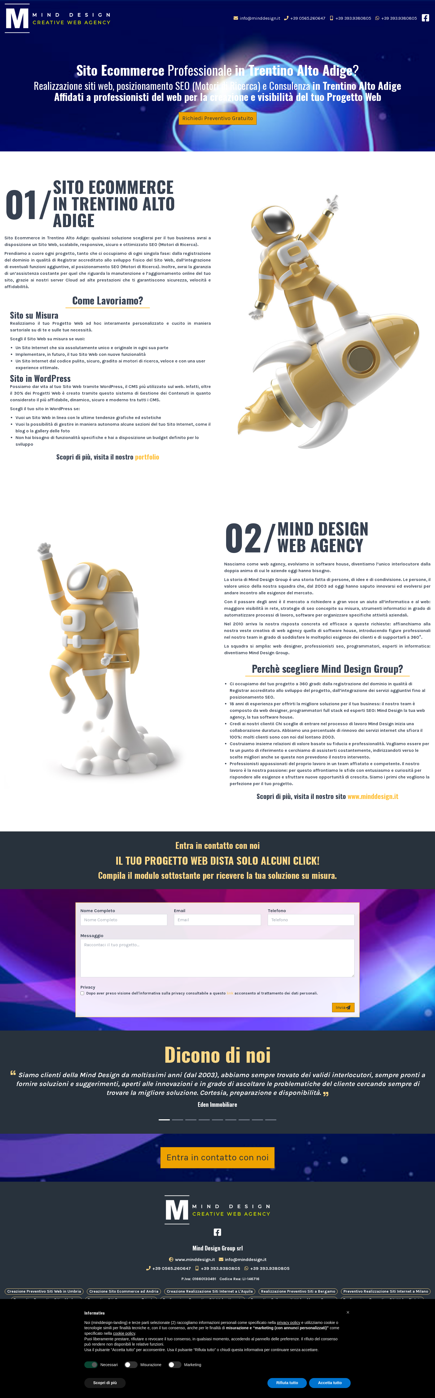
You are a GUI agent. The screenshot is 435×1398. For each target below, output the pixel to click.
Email (179, 910)
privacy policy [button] (288, 1322)
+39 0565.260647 (304, 18)
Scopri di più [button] (105, 1383)
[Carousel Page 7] (244, 1119)
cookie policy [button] (124, 1333)
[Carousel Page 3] (190, 1119)
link (230, 993)
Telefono (277, 910)
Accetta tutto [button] (330, 1383)
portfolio (147, 456)
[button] (347, 1312)
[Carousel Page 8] (257, 1119)
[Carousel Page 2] (177, 1119)
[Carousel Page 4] (204, 1119)
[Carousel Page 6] (230, 1119)
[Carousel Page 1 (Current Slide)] (164, 1119)
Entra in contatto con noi (217, 1159)
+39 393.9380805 (350, 18)
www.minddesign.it (373, 796)
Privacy (87, 987)
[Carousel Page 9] (270, 1119)
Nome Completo (97, 910)
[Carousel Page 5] (217, 1119)
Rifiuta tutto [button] (287, 1383)
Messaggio (91, 935)
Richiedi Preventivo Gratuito (217, 118)
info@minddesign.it (256, 18)
